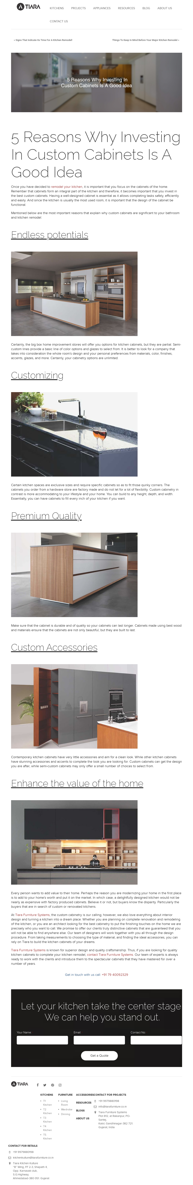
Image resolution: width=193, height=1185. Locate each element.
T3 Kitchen (47, 1120)
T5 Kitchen (47, 1136)
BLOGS (80, 1110)
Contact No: (139, 1032)
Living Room (64, 1103)
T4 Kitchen (47, 1128)
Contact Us (59, 21)
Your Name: (25, 1032)
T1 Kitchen (47, 1103)
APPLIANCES (102, 8)
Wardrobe (66, 1109)
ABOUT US (82, 1118)
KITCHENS (57, 8)
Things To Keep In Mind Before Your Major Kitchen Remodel (144, 40)
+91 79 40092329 (115, 975)
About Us (164, 8)
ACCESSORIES (85, 1094)
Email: (78, 1032)
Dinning (65, 1114)
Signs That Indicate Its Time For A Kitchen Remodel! (44, 40)
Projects (78, 8)
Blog (146, 8)
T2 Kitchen (47, 1111)
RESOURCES (126, 8)
